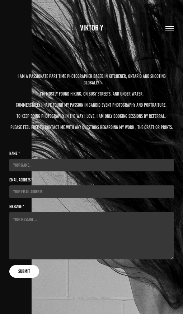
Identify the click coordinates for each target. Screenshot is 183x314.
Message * (16, 206)
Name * (14, 153)
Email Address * (21, 179)
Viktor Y (91, 27)
